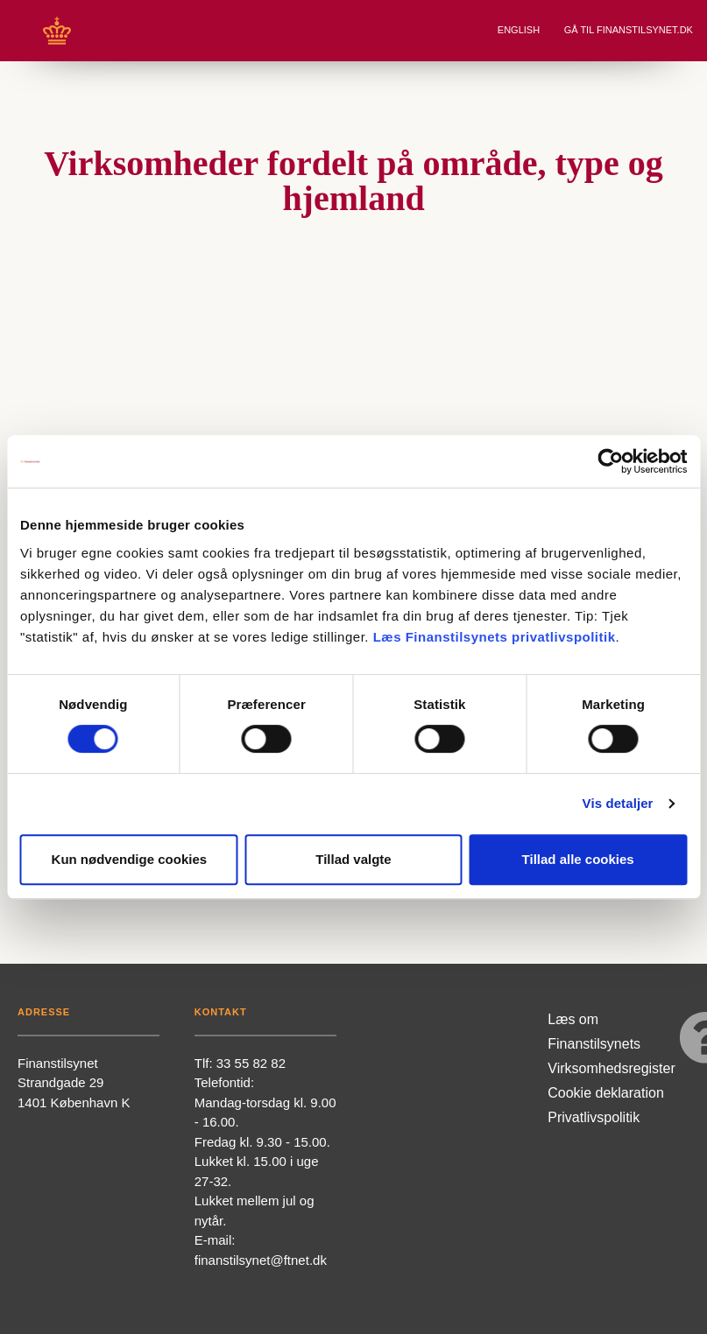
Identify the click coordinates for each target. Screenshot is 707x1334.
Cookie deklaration (606, 1092)
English (520, 30)
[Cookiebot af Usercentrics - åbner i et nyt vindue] (610, 461)
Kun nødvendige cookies (130, 859)
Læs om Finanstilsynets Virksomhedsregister (611, 1044)
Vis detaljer (618, 803)
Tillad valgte (353, 859)
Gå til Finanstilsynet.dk (630, 30)
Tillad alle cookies (578, 859)
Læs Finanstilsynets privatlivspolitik (494, 636)
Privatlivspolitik (594, 1117)
